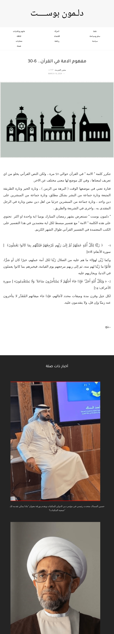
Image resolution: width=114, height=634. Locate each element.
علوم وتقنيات (19, 31)
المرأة (57, 31)
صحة (19, 46)
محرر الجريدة (60, 70)
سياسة (95, 41)
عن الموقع (57, 524)
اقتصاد (57, 36)
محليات (19, 41)
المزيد (56, 506)
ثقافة (19, 36)
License (75, 617)
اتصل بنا (57, 528)
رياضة (57, 41)
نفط (95, 31)
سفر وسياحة (95, 36)
